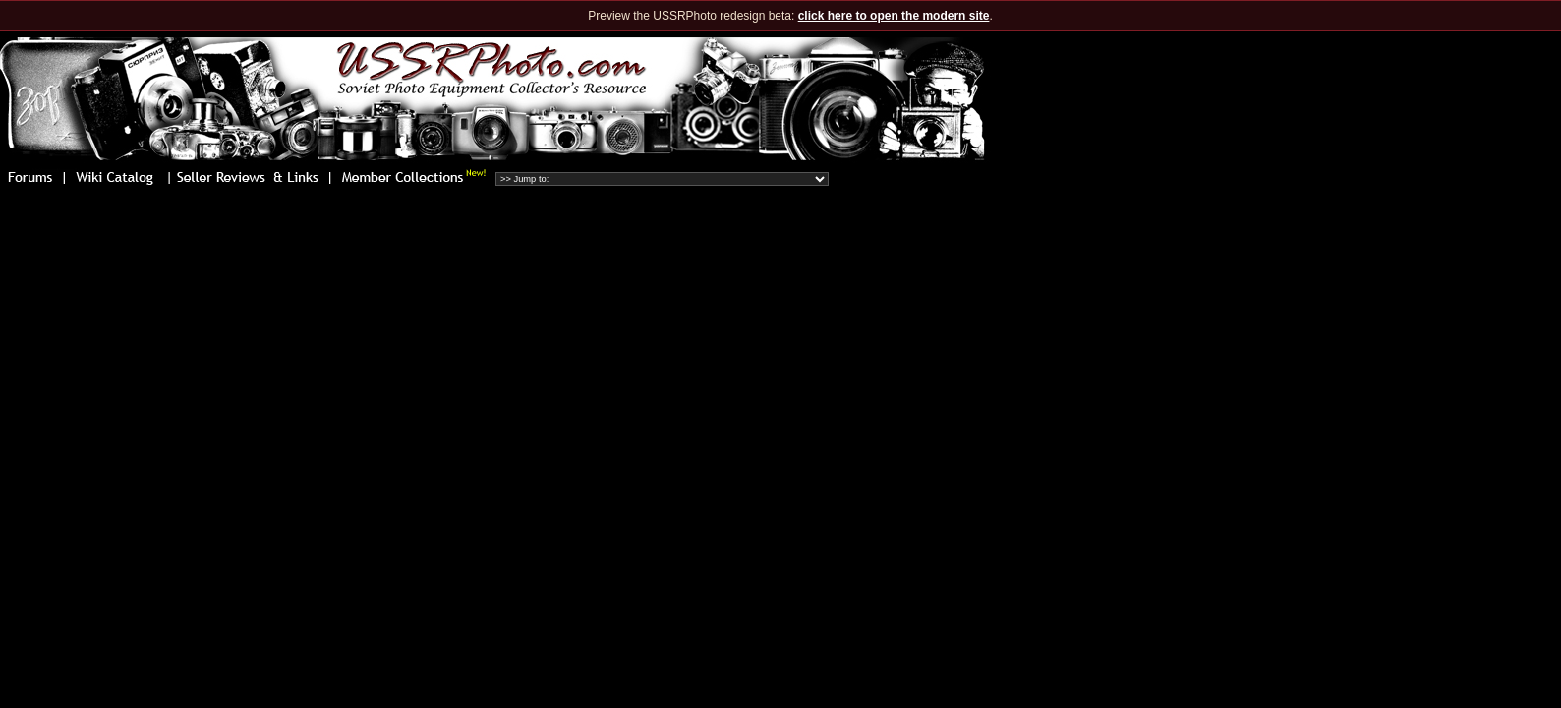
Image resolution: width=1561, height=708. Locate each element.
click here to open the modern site (894, 16)
